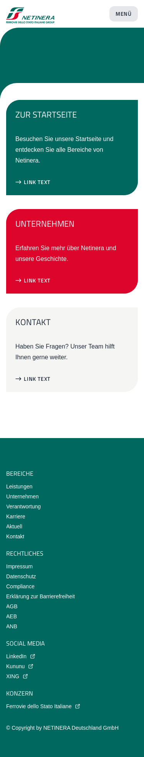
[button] (32, 182)
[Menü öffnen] (123, 14)
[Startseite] (27, 12)
